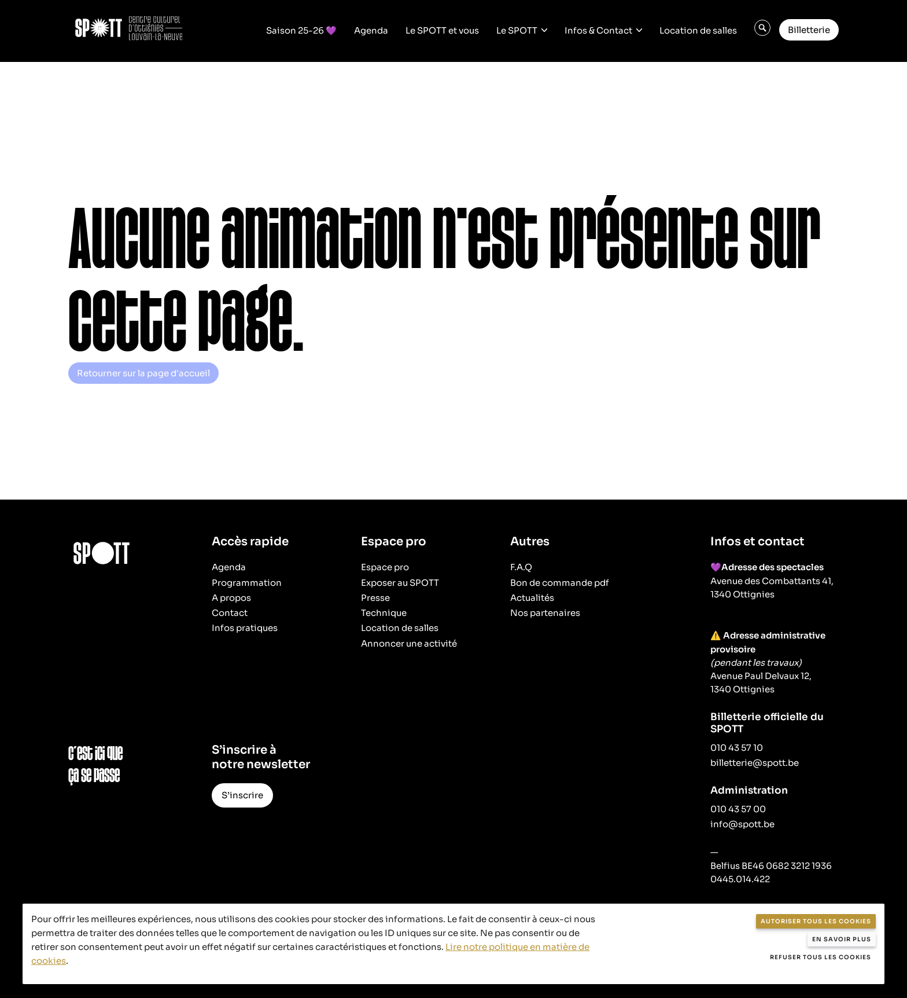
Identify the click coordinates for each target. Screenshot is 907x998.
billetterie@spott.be (754, 762)
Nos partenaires (545, 612)
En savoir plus (841, 939)
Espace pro (385, 567)
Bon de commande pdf (559, 582)
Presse (375, 597)
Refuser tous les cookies (820, 957)
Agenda (371, 29)
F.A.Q (521, 567)
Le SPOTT (516, 29)
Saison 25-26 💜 (301, 29)
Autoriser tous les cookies (816, 921)
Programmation (247, 582)
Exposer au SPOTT (400, 582)
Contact (230, 612)
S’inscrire (242, 795)
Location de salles (698, 29)
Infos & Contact (598, 29)
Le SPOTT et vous (442, 29)
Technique (384, 612)
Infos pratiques (245, 627)
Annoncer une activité (409, 643)
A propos (231, 597)
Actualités (532, 597)
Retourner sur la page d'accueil (143, 373)
